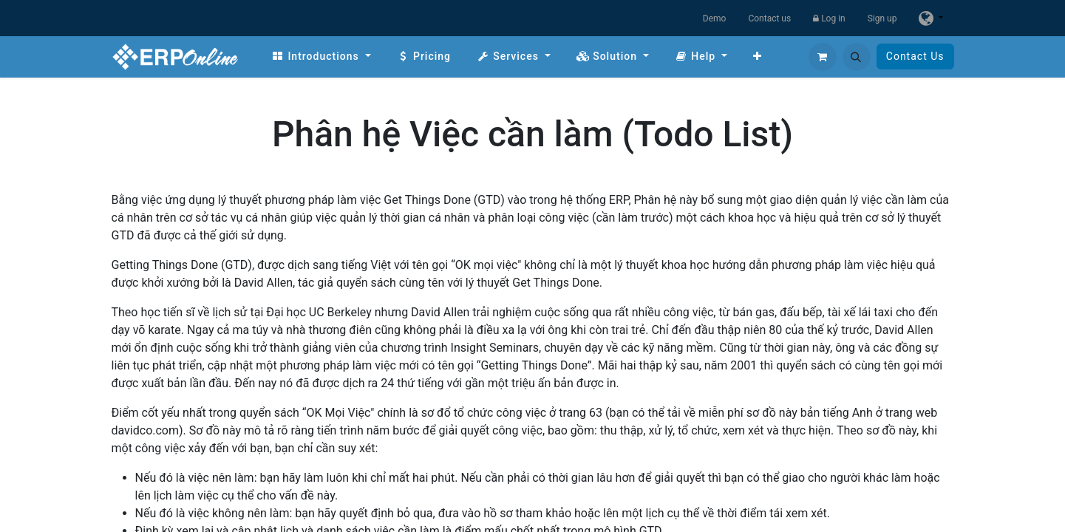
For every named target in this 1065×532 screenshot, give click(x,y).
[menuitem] (321, 56)
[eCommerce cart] (823, 57)
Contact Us (915, 56)
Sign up (882, 18)
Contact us (769, 18)
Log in (829, 18)
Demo (715, 18)
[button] (857, 57)
